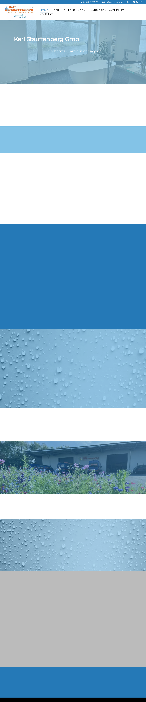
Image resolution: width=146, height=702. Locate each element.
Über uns (58, 10)
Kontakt (46, 14)
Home (44, 10)
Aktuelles (116, 10)
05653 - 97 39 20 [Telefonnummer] (90, 2)
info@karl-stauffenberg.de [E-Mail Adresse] (116, 2)
